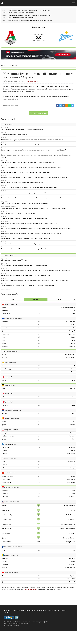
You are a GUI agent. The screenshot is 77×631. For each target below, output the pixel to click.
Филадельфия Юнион (68, 505)
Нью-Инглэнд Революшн (67, 529)
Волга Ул (4, 328)
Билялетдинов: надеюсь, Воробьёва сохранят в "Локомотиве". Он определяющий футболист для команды (36, 270)
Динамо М (5, 310)
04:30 (38, 542)
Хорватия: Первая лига (11, 487)
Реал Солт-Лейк (6, 542)
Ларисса (4, 450)
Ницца (73, 405)
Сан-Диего (72, 533)
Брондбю (72, 468)
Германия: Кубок (9, 385)
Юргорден (72, 558)
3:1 (38, 436)
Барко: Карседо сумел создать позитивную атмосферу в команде (22, 182)
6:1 (38, 424)
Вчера (12, 299)
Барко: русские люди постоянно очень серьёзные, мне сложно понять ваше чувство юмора (31, 167)
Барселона (5, 372)
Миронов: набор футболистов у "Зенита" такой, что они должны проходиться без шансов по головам (34, 177)
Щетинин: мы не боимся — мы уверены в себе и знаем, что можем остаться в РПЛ (27, 162)
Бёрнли (4, 354)
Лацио (73, 380)
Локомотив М (36, 27)
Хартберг (72, 433)
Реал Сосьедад (6, 369)
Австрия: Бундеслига (11, 429)
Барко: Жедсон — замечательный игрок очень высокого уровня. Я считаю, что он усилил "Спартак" (33, 150)
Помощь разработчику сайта (36, 610)
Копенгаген (5, 465)
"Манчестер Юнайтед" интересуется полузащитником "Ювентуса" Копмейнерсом (27, 285)
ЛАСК (73, 439)
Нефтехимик (5, 334)
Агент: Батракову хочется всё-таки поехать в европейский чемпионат (23, 145)
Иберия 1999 (71, 579)
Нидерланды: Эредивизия (12, 410)
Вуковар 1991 (6, 490)
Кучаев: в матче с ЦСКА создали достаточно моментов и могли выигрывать (26, 239)
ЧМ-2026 (7, 221)
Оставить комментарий (38, 113)
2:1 (38, 307)
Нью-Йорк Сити (6, 519)
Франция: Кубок (9, 402)
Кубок (6, 201)
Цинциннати (71, 519)
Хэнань (73, 476)
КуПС (3, 550)
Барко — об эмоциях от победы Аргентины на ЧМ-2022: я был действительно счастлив (29, 188)
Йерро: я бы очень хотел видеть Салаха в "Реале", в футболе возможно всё (25, 275)
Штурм (4, 439)
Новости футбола (9, 66)
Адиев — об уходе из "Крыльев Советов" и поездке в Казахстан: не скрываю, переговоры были (32, 198)
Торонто (4, 505)
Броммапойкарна (70, 567)
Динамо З (72, 496)
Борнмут (4, 357)
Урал (3, 331)
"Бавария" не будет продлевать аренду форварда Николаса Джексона (24, 218)
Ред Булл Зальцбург (8, 436)
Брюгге (4, 424)
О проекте (7, 610)
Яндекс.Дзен (8, 625)
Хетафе (73, 369)
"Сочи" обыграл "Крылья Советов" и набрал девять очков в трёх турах (30, 20)
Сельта (73, 372)
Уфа (3, 325)
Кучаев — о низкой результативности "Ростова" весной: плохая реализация (25, 172)
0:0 (38, 313)
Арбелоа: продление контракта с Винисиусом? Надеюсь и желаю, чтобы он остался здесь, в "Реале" (34, 208)
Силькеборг (71, 462)
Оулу (73, 550)
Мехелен (72, 424)
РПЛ (6, 132)
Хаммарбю (5, 564)
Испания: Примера (10, 362)
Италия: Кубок (8, 377)
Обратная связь (18, 610)
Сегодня (35, 299)
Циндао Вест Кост (7, 476)
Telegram (16, 625)
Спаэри (4, 579)
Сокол (3, 337)
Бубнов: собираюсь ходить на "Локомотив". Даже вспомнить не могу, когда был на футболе (31, 233)
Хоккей (6, 613)
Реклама (63, 610)
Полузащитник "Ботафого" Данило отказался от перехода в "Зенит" (30, 15)
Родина (73, 340)
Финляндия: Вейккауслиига (13, 547)
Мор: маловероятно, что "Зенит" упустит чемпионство (18, 213)
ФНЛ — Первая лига (32, 81)
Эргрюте (4, 567)
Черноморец (71, 334)
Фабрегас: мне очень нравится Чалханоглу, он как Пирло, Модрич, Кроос (24, 203)
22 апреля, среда (7, 124)
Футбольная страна (21, 622)
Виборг (4, 468)
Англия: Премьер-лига (11, 351)
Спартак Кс (5, 322)
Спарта (73, 413)
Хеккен (73, 561)
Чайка (73, 328)
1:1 (38, 380)
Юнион (4, 421)
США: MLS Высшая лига (11, 501)
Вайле (4, 462)
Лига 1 (7, 127)
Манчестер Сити (70, 354)
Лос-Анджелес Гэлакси (68, 524)
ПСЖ (3, 397)
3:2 (38, 366)
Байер (3, 388)
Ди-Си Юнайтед (70, 515)
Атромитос (72, 447)
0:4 (38, 337)
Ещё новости (5, 289)
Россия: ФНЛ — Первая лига (13, 318)
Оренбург (4, 307)
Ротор (3, 340)
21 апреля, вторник (8, 255)
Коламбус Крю (6, 524)
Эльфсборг (5, 558)
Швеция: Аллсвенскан (11, 555)
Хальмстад (71, 564)
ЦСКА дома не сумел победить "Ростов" (21, 17)
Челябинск (72, 346)
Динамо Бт (72, 582)
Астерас (4, 453)
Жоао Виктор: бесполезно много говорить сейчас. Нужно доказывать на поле (26, 244)
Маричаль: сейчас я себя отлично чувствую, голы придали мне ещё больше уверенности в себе (32, 193)
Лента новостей (8, 119)
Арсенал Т (5, 346)
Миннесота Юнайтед (69, 538)
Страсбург (5, 405)
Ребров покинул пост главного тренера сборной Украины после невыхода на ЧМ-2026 (29, 223)
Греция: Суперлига (10, 444)
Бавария (72, 388)
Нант (73, 397)
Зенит (43, 27)
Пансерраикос (6, 447)
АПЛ (6, 216)
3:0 (38, 322)
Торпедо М (72, 331)
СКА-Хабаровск (70, 322)
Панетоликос (71, 453)
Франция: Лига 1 (9, 393)
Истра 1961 (5, 496)
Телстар (4, 413)
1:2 (38, 462)
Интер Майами (70, 542)
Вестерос (4, 561)
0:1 (38, 310)
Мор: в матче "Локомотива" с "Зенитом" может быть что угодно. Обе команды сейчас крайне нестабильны (36, 228)
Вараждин (5, 493)
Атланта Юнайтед (7, 529)
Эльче (4, 366)
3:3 (38, 561)
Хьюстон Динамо (7, 533)
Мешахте (4, 576)
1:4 (38, 447)
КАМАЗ (73, 325)
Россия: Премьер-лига (38, 40)
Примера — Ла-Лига (10, 206)
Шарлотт (72, 510)
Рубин (73, 310)
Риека (73, 493)
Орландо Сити (6, 510)
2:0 (38, 331)
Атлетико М (71, 366)
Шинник (73, 343)
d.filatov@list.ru (23, 623)
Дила (3, 582)
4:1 (38, 413)
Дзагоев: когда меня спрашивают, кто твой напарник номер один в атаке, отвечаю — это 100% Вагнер (34, 280)
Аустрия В (72, 436)
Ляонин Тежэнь (6, 479)
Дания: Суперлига (10, 458)
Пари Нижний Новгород (68, 307)
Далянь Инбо (71, 479)
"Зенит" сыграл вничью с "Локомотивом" (21, 12)
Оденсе (73, 465)
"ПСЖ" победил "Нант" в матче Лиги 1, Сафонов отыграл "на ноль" (29, 10)
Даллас (4, 538)
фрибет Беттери (30, 589)
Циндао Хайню (70, 482)
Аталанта (4, 380)
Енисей (73, 337)
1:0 (38, 372)
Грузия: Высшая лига (11, 572)
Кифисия (72, 450)
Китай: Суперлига (9, 473)
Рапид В (4, 433)
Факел (4, 343)
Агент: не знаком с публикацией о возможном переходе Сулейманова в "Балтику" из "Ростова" (32, 140)
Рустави (72, 576)
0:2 (38, 388)
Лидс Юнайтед (70, 357)
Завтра (59, 299)
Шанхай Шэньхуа (7, 482)
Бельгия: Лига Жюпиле (11, 418)
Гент (74, 421)
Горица (73, 490)
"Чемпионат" (15, 105)
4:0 (38, 334)
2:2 (38, 343)
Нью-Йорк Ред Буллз (8, 515)
